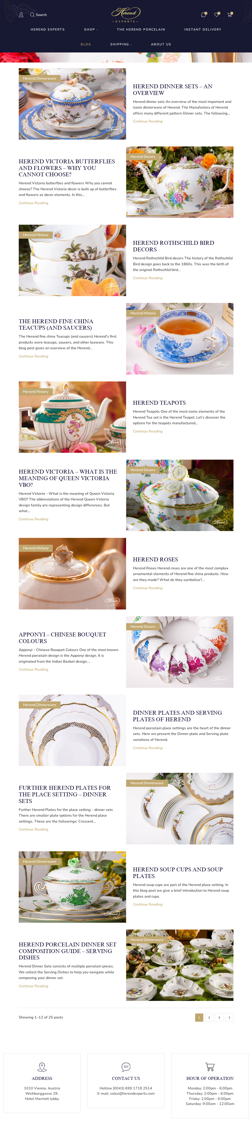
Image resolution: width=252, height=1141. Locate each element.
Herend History (35, 234)
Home (23, 57)
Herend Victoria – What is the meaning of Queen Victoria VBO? (68, 478)
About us (161, 44)
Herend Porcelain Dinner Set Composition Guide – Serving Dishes (68, 951)
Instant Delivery (202, 29)
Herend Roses (155, 560)
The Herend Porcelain (141, 29)
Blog (86, 44)
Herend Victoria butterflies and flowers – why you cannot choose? (67, 168)
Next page (229, 1017)
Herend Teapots (159, 403)
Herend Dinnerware (39, 78)
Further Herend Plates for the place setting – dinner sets (65, 794)
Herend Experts (48, 29)
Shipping (121, 44)
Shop (91, 29)
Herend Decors (142, 156)
